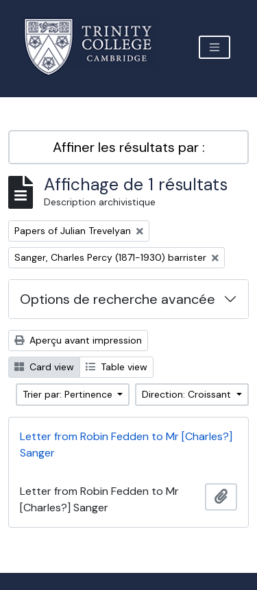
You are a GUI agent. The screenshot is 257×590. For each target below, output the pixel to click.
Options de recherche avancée (117, 299)
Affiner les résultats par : (129, 147)
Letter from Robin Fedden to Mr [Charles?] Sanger (126, 444)
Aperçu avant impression (78, 340)
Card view (44, 367)
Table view (116, 367)
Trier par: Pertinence (69, 394)
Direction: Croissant (188, 394)
